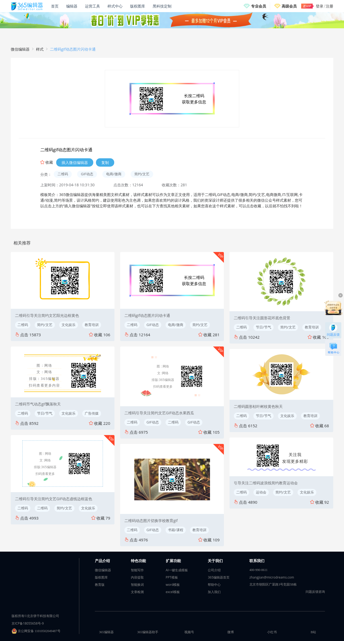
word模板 (173, 584)
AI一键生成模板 (177, 570)
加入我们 (214, 592)
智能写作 (137, 570)
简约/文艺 (142, 173)
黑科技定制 (162, 6)
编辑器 (71, 6)
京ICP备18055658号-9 (28, 623)
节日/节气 (44, 413)
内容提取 (137, 577)
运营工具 (92, 6)
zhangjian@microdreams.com (271, 577)
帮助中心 (214, 584)
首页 (55, 6)
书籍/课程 (175, 529)
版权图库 (137, 6)
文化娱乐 (69, 324)
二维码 (63, 173)
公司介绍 (214, 570)
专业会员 (258, 6)
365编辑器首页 (219, 577)
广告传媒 (92, 413)
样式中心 (115, 6)
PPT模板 (172, 577)
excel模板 (173, 592)
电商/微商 (113, 173)
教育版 (100, 584)
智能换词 (137, 584)
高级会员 (289, 6)
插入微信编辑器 (75, 162)
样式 (40, 49)
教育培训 (92, 324)
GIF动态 (87, 173)
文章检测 (137, 592)
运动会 (261, 492)
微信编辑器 (20, 49)
